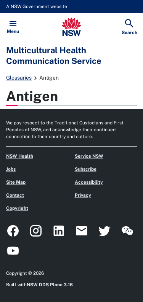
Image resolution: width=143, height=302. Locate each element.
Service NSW (89, 156)
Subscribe (85, 169)
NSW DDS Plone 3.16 (50, 284)
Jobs (11, 169)
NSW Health (19, 156)
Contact (15, 195)
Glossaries (19, 78)
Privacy (83, 195)
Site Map (16, 182)
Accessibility (89, 182)
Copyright (17, 208)
